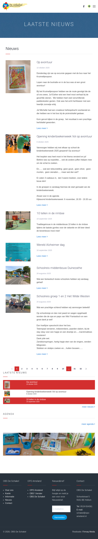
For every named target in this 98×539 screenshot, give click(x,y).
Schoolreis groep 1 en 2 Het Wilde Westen (63, 296)
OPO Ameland (36, 490)
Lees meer (42, 128)
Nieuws (8, 500)
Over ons (9, 490)
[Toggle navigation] (94, 6)
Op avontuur (44, 62)
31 (75, 369)
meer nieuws (88, 407)
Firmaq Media (88, 532)
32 (81, 369)
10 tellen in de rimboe (50, 213)
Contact (8, 503)
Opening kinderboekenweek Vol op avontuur (64, 136)
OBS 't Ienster (36, 493)
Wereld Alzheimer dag (51, 245)
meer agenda (88, 424)
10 (63, 369)
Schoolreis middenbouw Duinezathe (59, 268)
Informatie (9, 497)
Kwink (8, 493)
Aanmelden (59, 517)
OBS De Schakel (37, 497)
